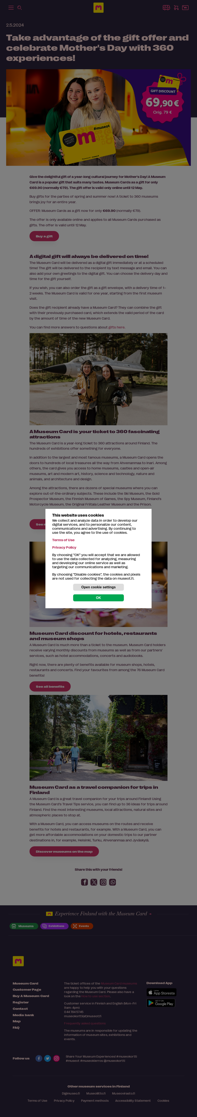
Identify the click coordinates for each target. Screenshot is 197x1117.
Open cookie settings (98, 587)
